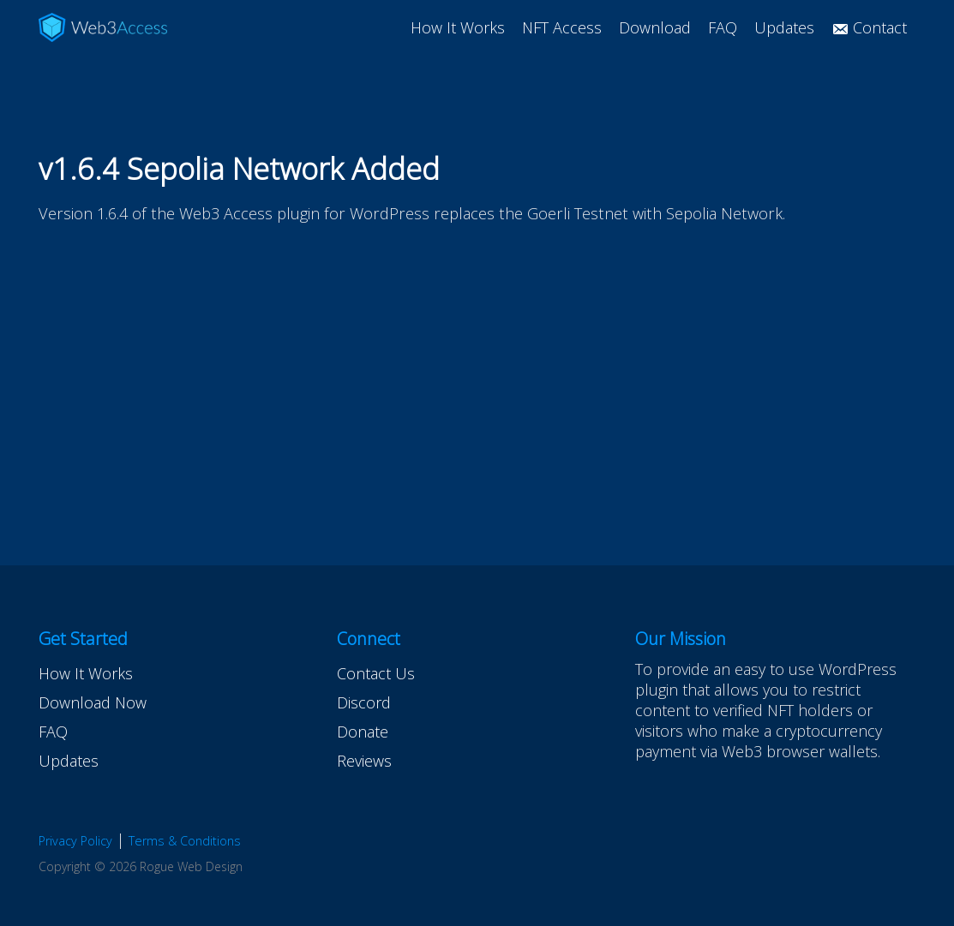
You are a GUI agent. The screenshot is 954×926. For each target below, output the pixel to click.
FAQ (722, 27)
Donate (362, 731)
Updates (784, 27)
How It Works (458, 27)
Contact (869, 27)
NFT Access (562, 27)
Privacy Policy (75, 841)
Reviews (364, 760)
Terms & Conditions (185, 841)
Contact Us (376, 673)
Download (655, 27)
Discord (364, 702)
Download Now (93, 702)
